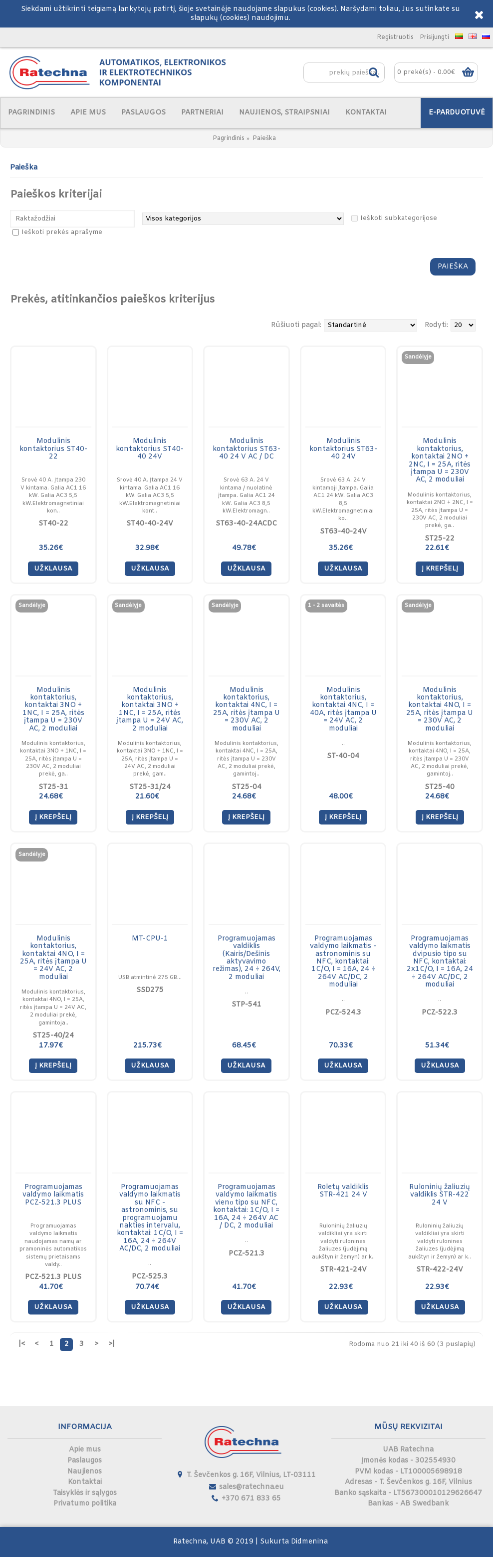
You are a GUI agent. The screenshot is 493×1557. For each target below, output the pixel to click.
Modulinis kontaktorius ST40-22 (53, 449)
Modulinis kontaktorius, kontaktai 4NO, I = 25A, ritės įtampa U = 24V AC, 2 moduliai (53, 958)
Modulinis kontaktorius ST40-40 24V (150, 449)
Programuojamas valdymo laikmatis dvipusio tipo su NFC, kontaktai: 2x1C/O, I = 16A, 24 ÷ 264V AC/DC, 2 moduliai (440, 962)
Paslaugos (84, 1461)
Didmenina (309, 1541)
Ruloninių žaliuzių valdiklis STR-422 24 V (439, 1195)
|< (21, 1344)
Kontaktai (85, 1482)
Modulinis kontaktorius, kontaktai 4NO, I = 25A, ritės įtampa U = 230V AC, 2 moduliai (439, 710)
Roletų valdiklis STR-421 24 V (343, 1191)
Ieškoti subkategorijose (398, 218)
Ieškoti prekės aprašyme (61, 232)
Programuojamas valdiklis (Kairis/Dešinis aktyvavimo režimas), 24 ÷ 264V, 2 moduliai (246, 958)
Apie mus (85, 1449)
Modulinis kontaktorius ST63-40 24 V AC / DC (246, 449)
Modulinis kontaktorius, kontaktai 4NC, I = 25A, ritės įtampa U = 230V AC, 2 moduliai (246, 710)
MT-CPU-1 (150, 939)
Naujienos (84, 1471)
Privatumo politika (84, 1503)
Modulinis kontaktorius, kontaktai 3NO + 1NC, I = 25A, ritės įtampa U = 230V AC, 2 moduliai (53, 710)
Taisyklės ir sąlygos (85, 1493)
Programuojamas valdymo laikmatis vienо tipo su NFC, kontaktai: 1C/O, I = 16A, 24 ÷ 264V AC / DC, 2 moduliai (246, 1206)
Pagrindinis (229, 138)
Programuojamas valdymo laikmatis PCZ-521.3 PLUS (53, 1195)
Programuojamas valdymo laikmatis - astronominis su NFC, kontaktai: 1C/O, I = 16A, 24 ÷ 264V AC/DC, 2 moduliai (343, 962)
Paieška (264, 138)
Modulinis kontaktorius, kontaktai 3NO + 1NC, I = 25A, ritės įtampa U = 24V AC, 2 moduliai (149, 710)
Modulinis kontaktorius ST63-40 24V (343, 449)
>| (111, 1344)
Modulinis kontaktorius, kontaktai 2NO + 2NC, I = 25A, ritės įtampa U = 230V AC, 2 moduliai (440, 460)
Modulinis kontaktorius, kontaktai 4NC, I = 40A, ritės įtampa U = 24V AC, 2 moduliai (343, 710)
